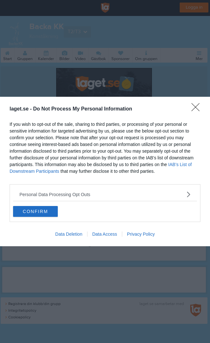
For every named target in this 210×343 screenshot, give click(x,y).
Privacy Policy (141, 234)
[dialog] (105, 171)
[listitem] (105, 194)
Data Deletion (68, 234)
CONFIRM (35, 211)
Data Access (104, 234)
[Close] (197, 109)
